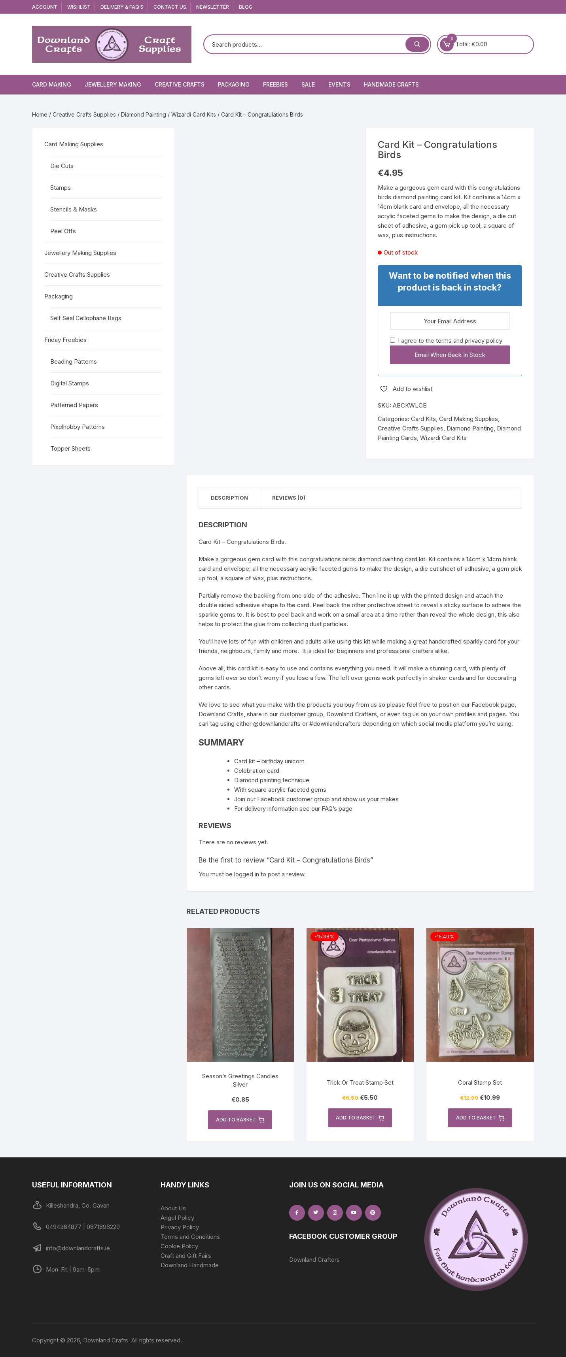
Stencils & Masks (73, 209)
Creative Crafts (179, 84)
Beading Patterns (73, 361)
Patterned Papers (74, 405)
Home (39, 114)
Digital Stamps (69, 383)
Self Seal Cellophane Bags (85, 318)
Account (44, 7)
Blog (245, 7)
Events (339, 84)
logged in (246, 874)
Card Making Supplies (468, 419)
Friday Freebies (65, 339)
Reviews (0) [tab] (288, 497)
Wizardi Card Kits (193, 114)
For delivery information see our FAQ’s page (293, 808)
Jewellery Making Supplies (80, 253)
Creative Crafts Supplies (84, 114)
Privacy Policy (180, 1227)
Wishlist (79, 7)
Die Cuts (62, 166)
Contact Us (169, 7)
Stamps (60, 187)
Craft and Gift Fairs (186, 1255)
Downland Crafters (314, 1259)
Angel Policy (177, 1217)
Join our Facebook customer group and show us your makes (316, 799)
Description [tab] (229, 497)
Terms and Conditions (190, 1236)
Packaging (234, 84)
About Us (173, 1208)
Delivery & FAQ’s (122, 7)
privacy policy (483, 340)
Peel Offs (63, 231)
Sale (308, 84)
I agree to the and (446, 340)
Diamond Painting (143, 114)
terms (444, 340)
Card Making (51, 84)
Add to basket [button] (240, 1120)
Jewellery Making (113, 84)
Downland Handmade (190, 1265)
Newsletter (212, 7)
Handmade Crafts (391, 84)
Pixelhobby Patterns (77, 426)
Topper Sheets (70, 448)
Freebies (275, 84)
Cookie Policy (179, 1246)
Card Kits (423, 419)
